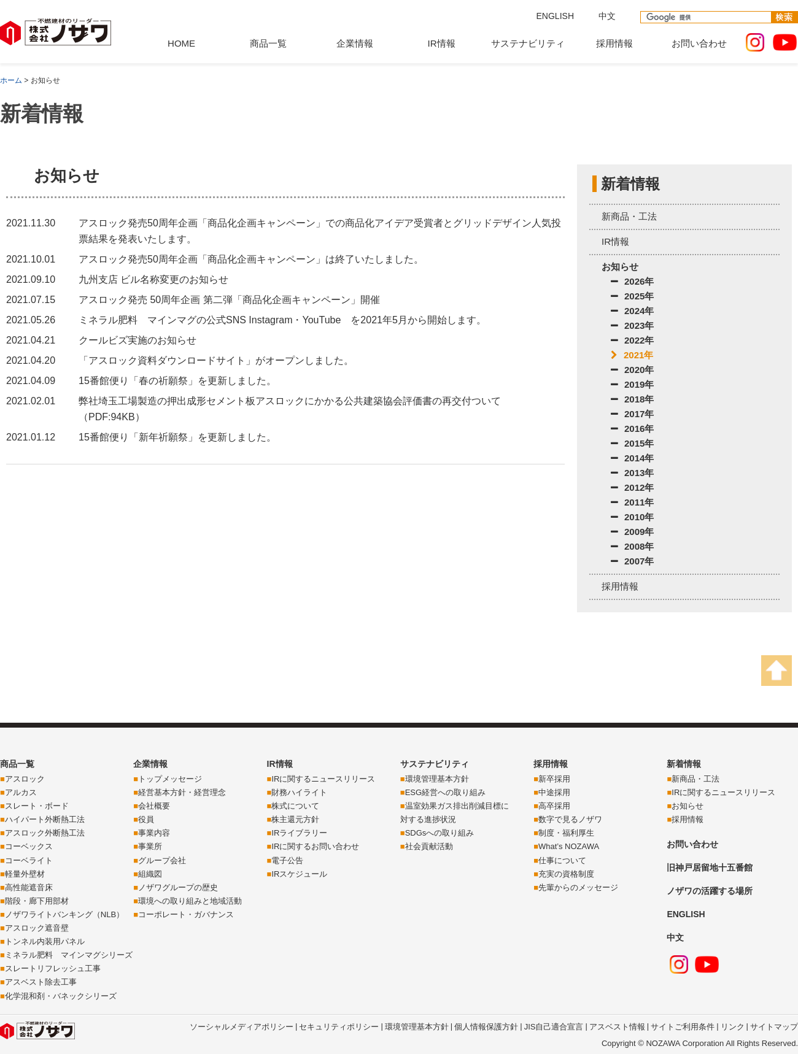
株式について (295, 805)
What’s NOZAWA (568, 846)
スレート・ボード (37, 805)
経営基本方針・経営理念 (182, 792)
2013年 (632, 472)
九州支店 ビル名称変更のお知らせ (153, 279)
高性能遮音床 (29, 887)
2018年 (632, 399)
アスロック (25, 778)
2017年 (632, 414)
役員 (146, 819)
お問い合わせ (699, 43)
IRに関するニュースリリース (323, 778)
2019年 (632, 384)
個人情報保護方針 (486, 1026)
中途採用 (554, 792)
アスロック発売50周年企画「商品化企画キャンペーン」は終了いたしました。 (251, 259)
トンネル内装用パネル (45, 941)
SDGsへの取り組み (440, 832)
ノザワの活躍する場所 (710, 891)
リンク (733, 1026)
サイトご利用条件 (683, 1026)
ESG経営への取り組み (445, 792)
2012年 (632, 487)
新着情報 (684, 764)
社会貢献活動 (429, 846)
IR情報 (441, 43)
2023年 (632, 325)
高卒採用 (554, 805)
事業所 (150, 846)
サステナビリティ (528, 43)
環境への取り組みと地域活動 (190, 901)
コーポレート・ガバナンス (186, 914)
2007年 (632, 561)
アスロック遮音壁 (37, 928)
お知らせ (620, 266)
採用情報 (614, 43)
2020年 (632, 369)
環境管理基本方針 (437, 778)
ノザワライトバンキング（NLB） (64, 914)
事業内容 (154, 832)
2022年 (632, 340)
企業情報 (354, 43)
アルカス (21, 792)
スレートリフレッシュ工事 (53, 968)
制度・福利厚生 (566, 832)
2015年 (632, 443)
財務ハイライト (299, 792)
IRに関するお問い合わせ (315, 846)
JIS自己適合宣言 (554, 1026)
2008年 (632, 546)
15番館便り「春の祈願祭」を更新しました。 (177, 380)
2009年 (632, 531)
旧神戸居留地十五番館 (710, 867)
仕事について (562, 860)
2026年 (632, 281)
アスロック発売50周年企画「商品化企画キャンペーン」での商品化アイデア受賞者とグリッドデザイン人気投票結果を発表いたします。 (320, 231)
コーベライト (29, 860)
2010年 (632, 517)
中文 (607, 16)
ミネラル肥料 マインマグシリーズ (69, 955)
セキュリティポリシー (339, 1026)
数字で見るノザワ (570, 819)
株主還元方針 (295, 819)
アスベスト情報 (617, 1026)
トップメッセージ (170, 778)
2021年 (632, 355)
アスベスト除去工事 (41, 982)
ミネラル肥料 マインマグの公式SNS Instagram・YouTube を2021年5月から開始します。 (282, 320)
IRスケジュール (299, 874)
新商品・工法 (629, 216)
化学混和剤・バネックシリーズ (61, 996)
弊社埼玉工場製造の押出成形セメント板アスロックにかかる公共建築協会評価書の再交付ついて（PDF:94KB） (290, 409)
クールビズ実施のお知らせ (137, 340)
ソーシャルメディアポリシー (241, 1026)
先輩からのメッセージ (578, 887)
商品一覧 (268, 43)
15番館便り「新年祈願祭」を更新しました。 (177, 437)
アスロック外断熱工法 (45, 832)
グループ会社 (162, 860)
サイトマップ (774, 1026)
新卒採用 (554, 778)
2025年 (632, 296)
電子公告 (287, 860)
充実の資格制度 (566, 874)
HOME (181, 43)
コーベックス (29, 846)
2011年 (632, 502)
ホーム (11, 80)
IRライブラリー (299, 832)
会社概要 (154, 805)
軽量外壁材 (25, 874)
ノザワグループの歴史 (178, 887)
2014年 (632, 458)
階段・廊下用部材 (37, 901)
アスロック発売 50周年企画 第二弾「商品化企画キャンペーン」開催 (229, 299)
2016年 (632, 428)
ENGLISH (555, 16)
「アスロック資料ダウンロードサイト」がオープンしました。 (216, 360)
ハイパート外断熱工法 (45, 819)
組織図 (150, 874)
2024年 (632, 311)
